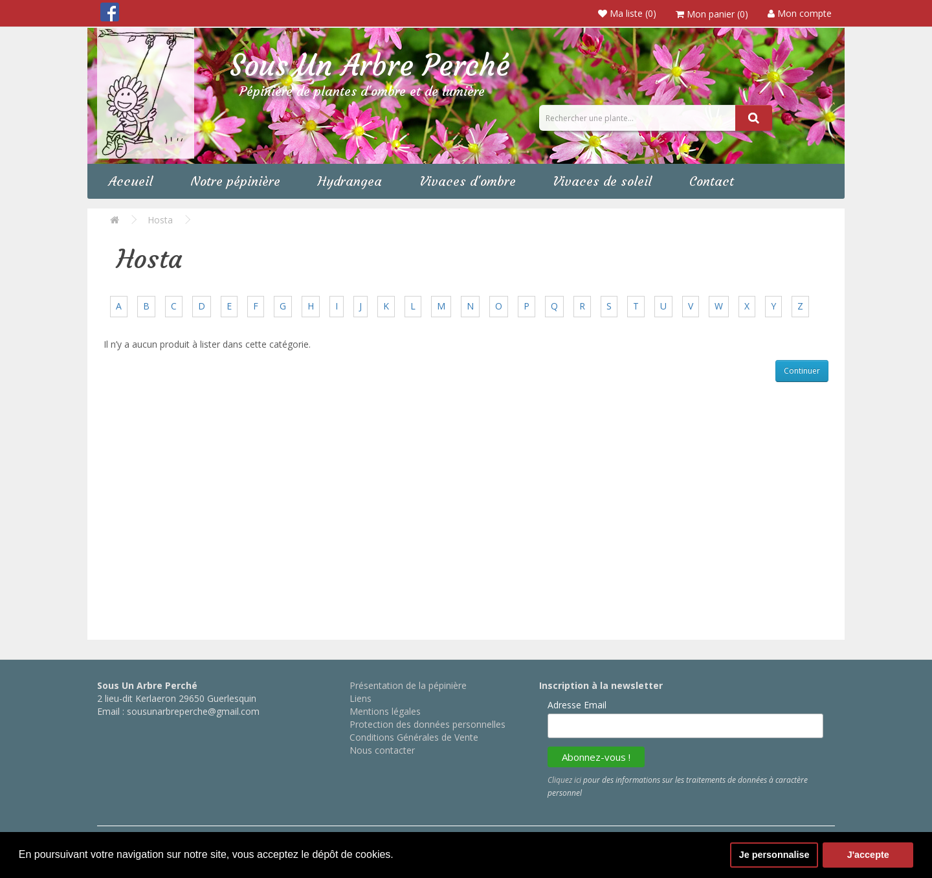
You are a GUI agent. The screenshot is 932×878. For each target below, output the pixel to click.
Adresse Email (577, 705)
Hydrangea (355, 181)
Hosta (160, 220)
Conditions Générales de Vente (414, 737)
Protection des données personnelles (427, 724)
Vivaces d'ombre (475, 181)
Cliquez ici (564, 779)
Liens (361, 698)
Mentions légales (385, 711)
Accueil (132, 181)
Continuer (802, 370)
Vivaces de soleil (611, 181)
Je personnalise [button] (774, 855)
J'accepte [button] (868, 855)
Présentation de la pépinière (408, 685)
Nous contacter (382, 750)
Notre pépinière (238, 181)
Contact (723, 181)
